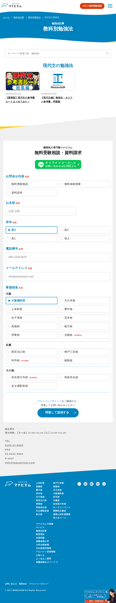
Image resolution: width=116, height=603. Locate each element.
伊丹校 (56, 497)
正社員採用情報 (43, 548)
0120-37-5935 (14, 445)
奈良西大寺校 (59, 504)
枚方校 (39, 514)
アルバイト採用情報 (46, 552)
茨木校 (39, 493)
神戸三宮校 (58, 483)
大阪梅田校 (58, 493)
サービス (40, 527)
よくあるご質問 (43, 559)
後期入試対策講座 (62, 514)
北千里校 (40, 497)
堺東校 (39, 504)
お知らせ (40, 555)
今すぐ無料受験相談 (92, 6)
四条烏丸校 (41, 507)
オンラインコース (62, 507)
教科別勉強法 (34, 17)
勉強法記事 (41, 531)
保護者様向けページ (46, 562)
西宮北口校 (41, 500)
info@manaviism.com (20, 462)
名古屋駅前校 (42, 511)
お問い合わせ (11, 584)
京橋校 (56, 500)
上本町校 (40, 483)
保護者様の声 (42, 541)
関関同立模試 (59, 511)
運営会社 (23, 584)
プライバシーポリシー (49, 401)
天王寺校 (57, 490)
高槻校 (39, 486)
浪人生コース (59, 518)
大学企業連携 (42, 545)
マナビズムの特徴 (44, 524)
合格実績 (40, 538)
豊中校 (39, 490)
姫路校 (56, 486)
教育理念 (40, 534)
